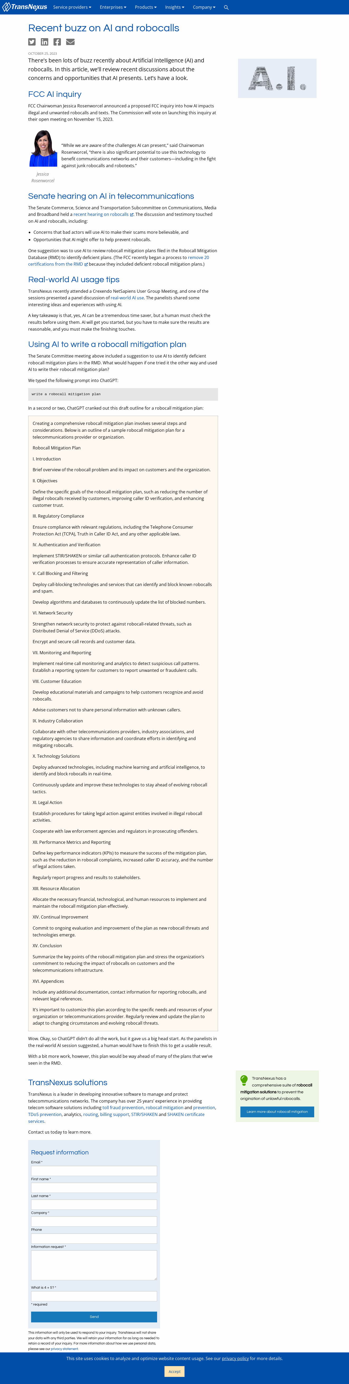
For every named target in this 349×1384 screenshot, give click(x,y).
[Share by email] (72, 43)
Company (204, 7)
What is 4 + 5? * (43, 1287)
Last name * (41, 1196)
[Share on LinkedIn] (47, 43)
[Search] (226, 7)
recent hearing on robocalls (101, 214)
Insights (175, 7)
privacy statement (64, 1349)
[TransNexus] (25, 7)
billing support (114, 1114)
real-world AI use (127, 298)
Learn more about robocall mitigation (277, 1112)
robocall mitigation (164, 1107)
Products (146, 7)
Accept (175, 1371)
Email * (36, 1162)
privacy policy (235, 1358)
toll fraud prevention (123, 1107)
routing (90, 1114)
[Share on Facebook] (60, 43)
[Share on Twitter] (34, 43)
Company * (40, 1213)
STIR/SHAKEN (144, 1114)
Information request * (48, 1247)
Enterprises (113, 7)
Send (94, 1317)
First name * (41, 1179)
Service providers (72, 7)
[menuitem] (25, 7)
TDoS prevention (45, 1114)
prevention (204, 1107)
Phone (36, 1230)
